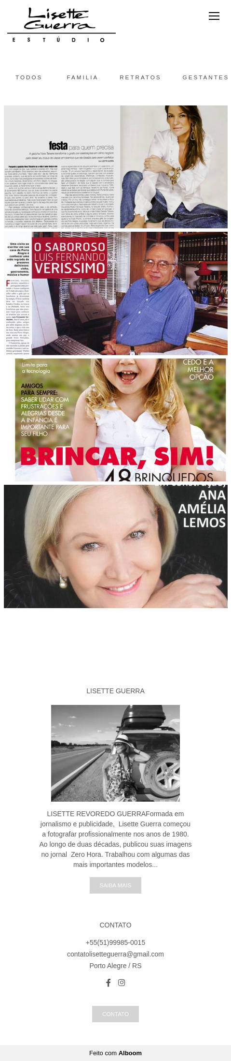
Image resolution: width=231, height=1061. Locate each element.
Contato (115, 1014)
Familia (83, 77)
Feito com (115, 1053)
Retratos (140, 77)
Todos (28, 77)
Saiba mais (115, 885)
